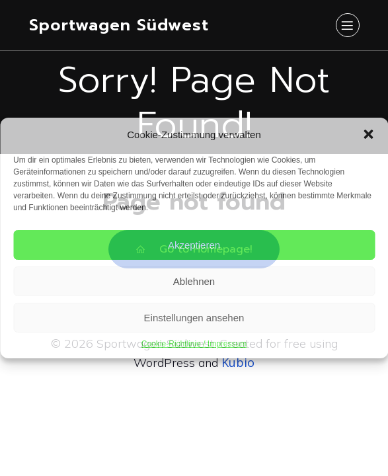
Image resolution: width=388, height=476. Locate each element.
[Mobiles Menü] (348, 25)
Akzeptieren (194, 245)
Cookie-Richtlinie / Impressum (194, 343)
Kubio (237, 362)
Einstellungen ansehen (194, 317)
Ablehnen (194, 281)
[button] (368, 134)
